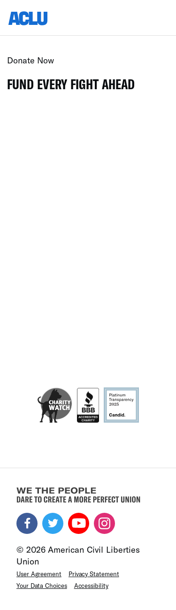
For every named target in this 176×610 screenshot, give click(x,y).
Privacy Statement (94, 574)
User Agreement (38, 574)
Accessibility (91, 585)
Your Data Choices (41, 585)
